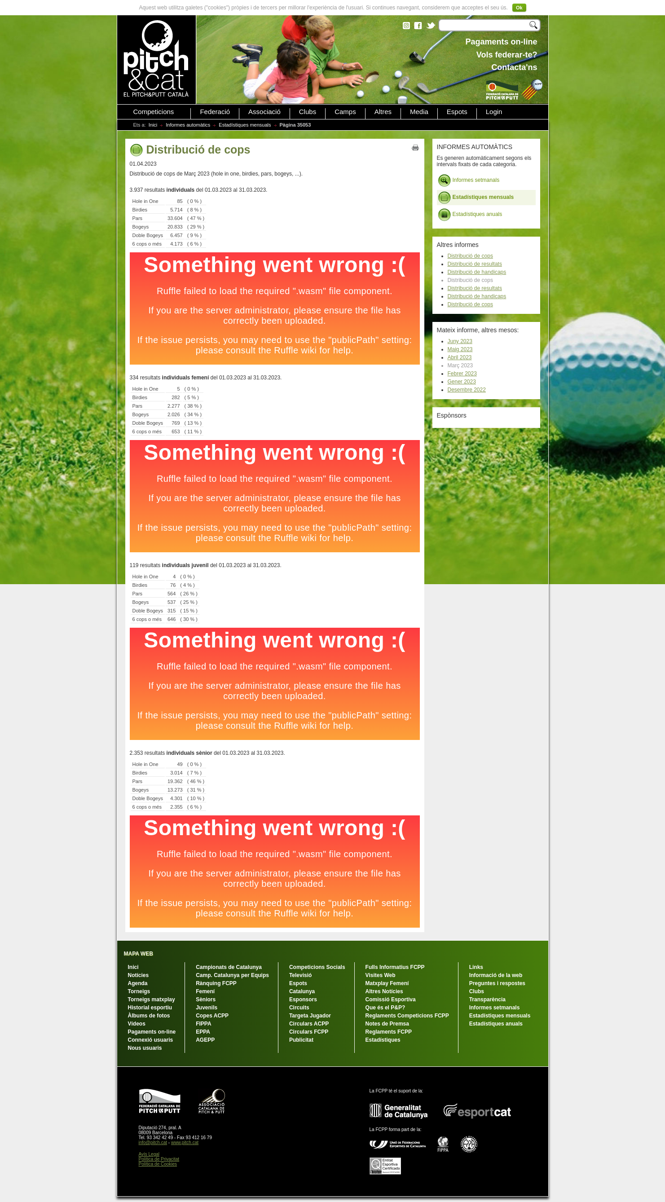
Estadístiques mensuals (245, 125)
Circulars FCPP (308, 1032)
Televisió (300, 975)
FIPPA (203, 1024)
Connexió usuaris (150, 1040)
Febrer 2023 (462, 373)
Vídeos (136, 1024)
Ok (519, 7)
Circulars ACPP (309, 1024)
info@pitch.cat (153, 1142)
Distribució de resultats (475, 264)
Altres (383, 111)
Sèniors (206, 999)
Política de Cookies (158, 1164)
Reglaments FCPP (389, 1032)
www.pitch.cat (184, 1142)
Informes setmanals (469, 180)
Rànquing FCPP (216, 983)
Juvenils (206, 1007)
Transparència (487, 999)
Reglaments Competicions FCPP (407, 1016)
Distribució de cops (470, 256)
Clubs (307, 111)
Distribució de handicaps (477, 272)
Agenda (138, 983)
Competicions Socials (317, 967)
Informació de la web (496, 975)
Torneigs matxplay (151, 999)
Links (476, 967)
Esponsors (303, 999)
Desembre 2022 (467, 390)
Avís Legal (149, 1154)
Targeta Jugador (310, 1016)
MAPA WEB (138, 954)
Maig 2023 (460, 349)
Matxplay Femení (387, 983)
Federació (215, 111)
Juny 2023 (460, 341)
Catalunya (302, 991)
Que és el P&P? (385, 1007)
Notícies (138, 975)
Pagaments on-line (152, 1032)
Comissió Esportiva (391, 999)
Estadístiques (383, 1040)
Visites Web (381, 975)
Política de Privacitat (159, 1159)
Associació (264, 111)
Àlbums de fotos (149, 1016)
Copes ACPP (212, 1016)
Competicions (153, 111)
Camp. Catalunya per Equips (232, 975)
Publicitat (301, 1040)
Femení (205, 991)
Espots (457, 111)
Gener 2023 (462, 382)
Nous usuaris (145, 1048)
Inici (153, 125)
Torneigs (139, 991)
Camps (345, 111)
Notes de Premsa (387, 1024)
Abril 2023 (460, 357)
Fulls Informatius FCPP (395, 967)
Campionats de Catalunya (229, 967)
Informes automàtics (188, 125)
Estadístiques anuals (470, 214)
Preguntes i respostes (497, 983)
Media (419, 111)
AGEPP (205, 1040)
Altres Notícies (384, 991)
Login (494, 111)
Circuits (299, 1007)
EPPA (203, 1032)
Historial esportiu (150, 1007)
